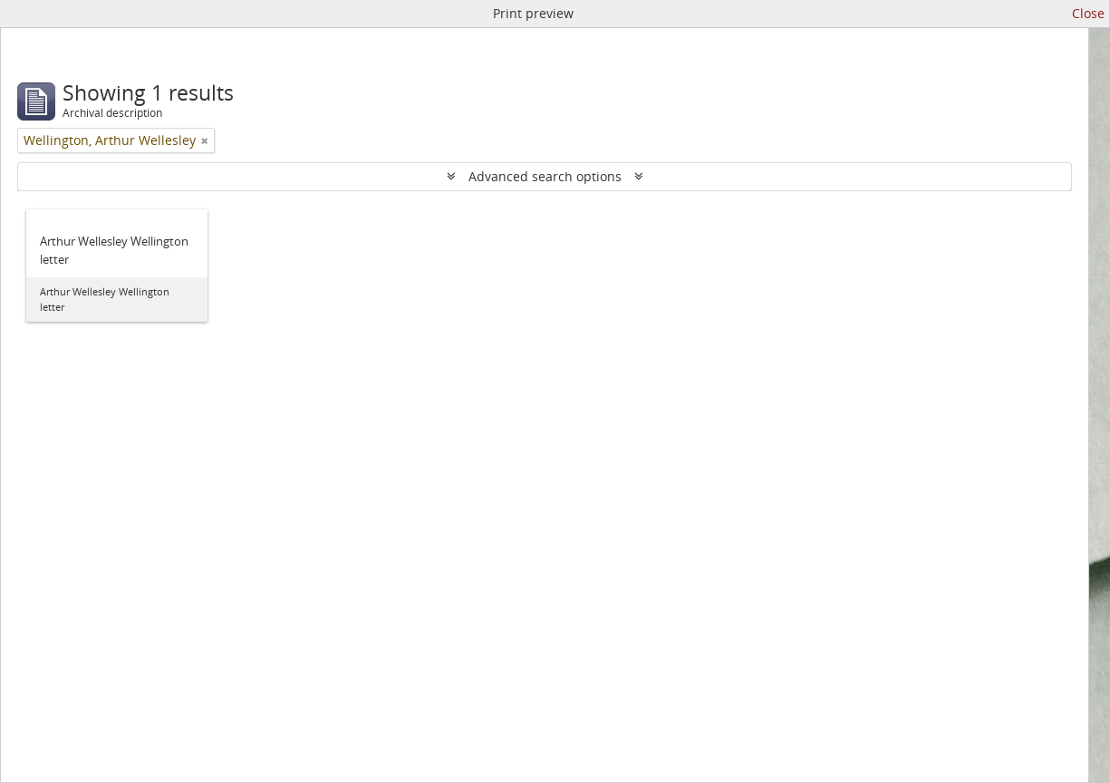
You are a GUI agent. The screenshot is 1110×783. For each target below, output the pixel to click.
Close (1088, 13)
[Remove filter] (204, 140)
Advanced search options (545, 176)
